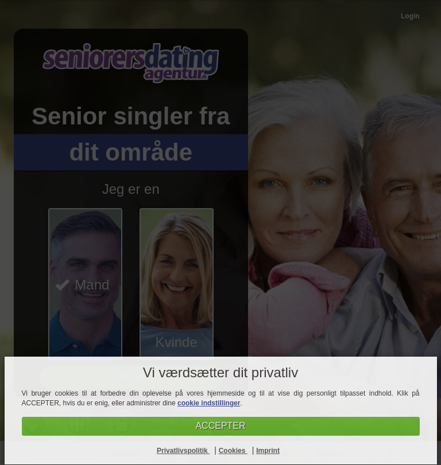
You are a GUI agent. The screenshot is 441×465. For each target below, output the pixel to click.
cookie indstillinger (208, 403)
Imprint (268, 451)
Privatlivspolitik (183, 451)
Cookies (233, 451)
